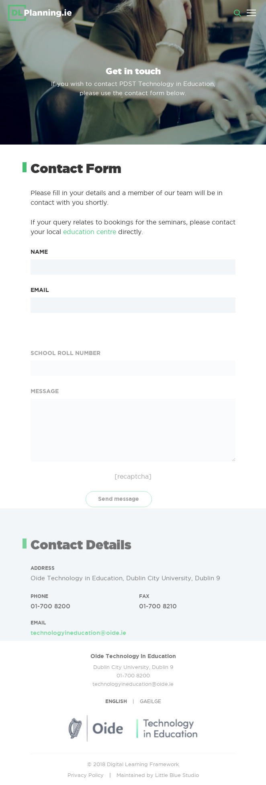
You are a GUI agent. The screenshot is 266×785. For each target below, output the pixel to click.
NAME (39, 252)
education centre (89, 231)
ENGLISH (116, 701)
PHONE (39, 610)
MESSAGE (45, 420)
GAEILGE (150, 701)
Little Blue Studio (177, 775)
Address (43, 582)
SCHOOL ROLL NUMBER (65, 382)
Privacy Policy (86, 775)
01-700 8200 (50, 620)
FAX (144, 610)
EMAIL (40, 290)
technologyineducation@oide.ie (78, 647)
